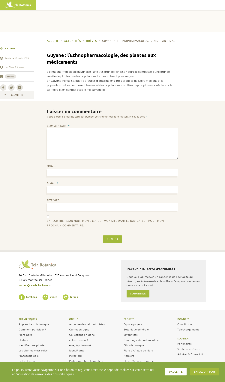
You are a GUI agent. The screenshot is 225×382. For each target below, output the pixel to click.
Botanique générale (136, 329)
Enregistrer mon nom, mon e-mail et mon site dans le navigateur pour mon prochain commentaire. (105, 223)
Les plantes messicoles (33, 350)
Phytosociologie (29, 355)
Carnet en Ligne (79, 329)
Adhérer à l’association (191, 354)
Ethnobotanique (134, 345)
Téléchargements (188, 329)
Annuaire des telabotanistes (87, 324)
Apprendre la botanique (34, 324)
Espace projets (133, 324)
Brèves (10, 76)
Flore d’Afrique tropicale (139, 361)
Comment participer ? (32, 329)
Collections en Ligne (82, 334)
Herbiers (24, 340)
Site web (53, 200)
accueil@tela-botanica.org (34, 285)
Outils (74, 319)
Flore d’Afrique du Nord (138, 350)
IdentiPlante (76, 350)
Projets (129, 319)
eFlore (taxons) (78, 340)
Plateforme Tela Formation (86, 361)
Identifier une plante (31, 345)
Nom (51, 166)
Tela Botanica (16, 67)
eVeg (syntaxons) (80, 345)
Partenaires (184, 343)
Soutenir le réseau (188, 349)
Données (183, 319)
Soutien (183, 338)
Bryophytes (131, 334)
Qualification (185, 324)
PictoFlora (75, 355)
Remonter (13, 95)
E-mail (52, 183)
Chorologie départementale (141, 340)
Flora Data (25, 334)
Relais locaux (27, 361)
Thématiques (28, 319)
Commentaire (58, 126)
